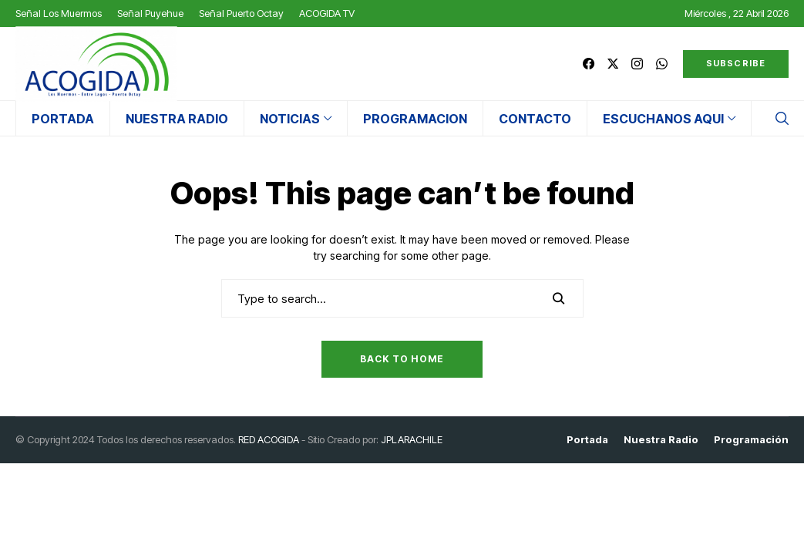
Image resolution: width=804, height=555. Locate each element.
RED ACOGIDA (268, 439)
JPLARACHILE (411, 439)
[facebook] (588, 63)
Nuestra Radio (661, 440)
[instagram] (637, 63)
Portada (587, 440)
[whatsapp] (662, 63)
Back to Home (402, 359)
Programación (751, 440)
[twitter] (612, 64)
